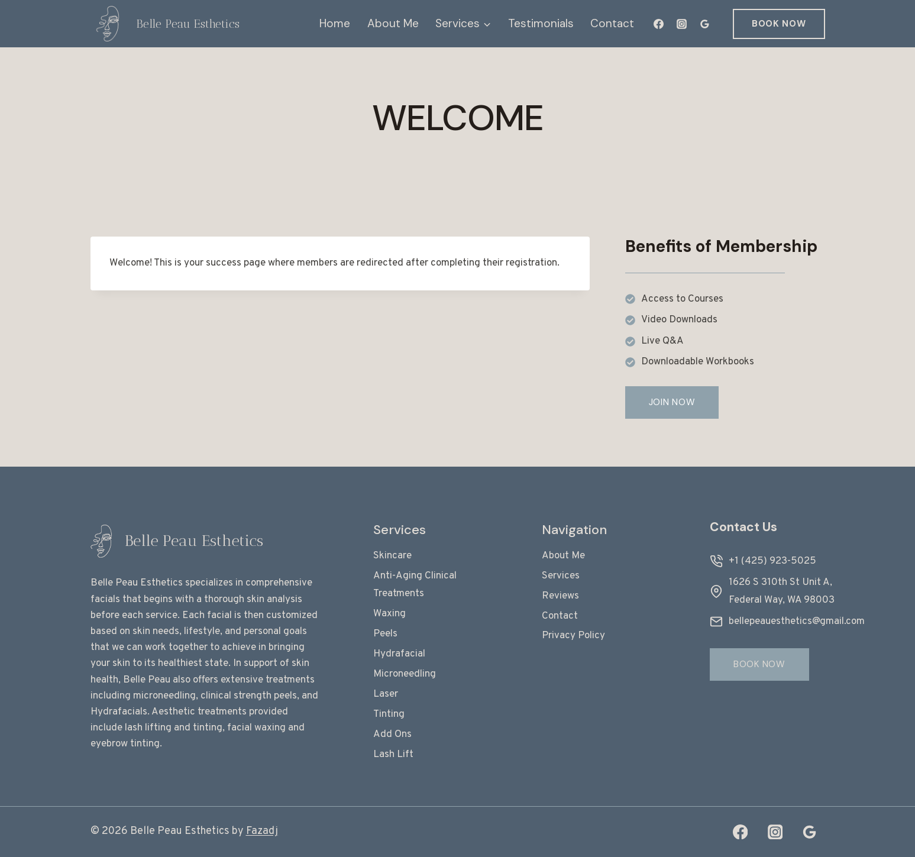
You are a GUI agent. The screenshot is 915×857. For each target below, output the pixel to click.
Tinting (389, 714)
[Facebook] (659, 24)
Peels (385, 634)
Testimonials (541, 23)
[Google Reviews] (705, 24)
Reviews (560, 596)
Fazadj (262, 831)
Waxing (389, 613)
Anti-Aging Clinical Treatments (415, 585)
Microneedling (404, 674)
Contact (612, 23)
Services (561, 576)
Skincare (392, 555)
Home (334, 23)
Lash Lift (393, 754)
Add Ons (392, 734)
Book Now (779, 24)
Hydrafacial (399, 654)
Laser (385, 694)
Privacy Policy (573, 635)
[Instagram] (682, 24)
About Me (393, 23)
